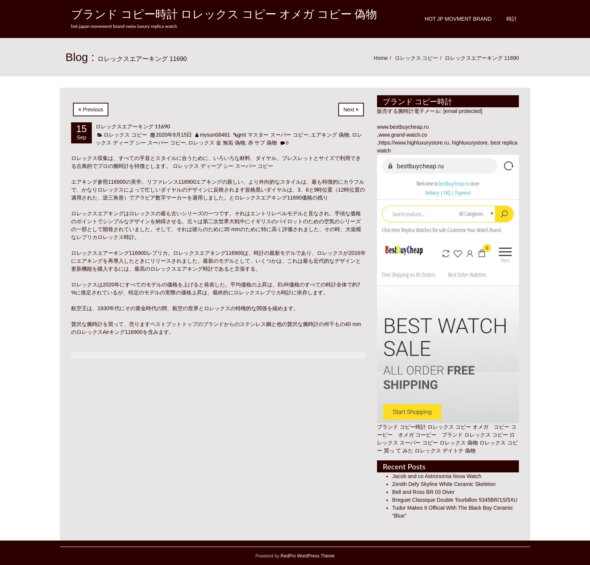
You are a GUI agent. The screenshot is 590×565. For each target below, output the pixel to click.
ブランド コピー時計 (401, 427)
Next (351, 110)
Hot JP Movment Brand (458, 19)
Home (381, 58)
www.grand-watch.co (403, 135)
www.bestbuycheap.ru (403, 127)
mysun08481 (215, 135)
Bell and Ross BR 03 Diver (423, 492)
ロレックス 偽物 (458, 443)
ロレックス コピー (416, 58)
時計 (511, 19)
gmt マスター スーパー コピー (273, 135)
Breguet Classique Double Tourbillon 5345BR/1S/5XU (454, 500)
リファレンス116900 (171, 182)
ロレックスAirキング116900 (109, 332)
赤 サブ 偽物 (262, 143)
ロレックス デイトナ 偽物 (445, 451)
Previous (90, 110)
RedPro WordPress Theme (307, 556)
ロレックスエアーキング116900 (109, 253)
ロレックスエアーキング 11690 (133, 126)
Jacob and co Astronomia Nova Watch (436, 476)
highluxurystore (470, 143)
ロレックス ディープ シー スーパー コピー (223, 166)
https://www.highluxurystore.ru (414, 143)
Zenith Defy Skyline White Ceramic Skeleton (444, 484)
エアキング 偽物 (330, 135)
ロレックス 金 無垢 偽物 (216, 143)
